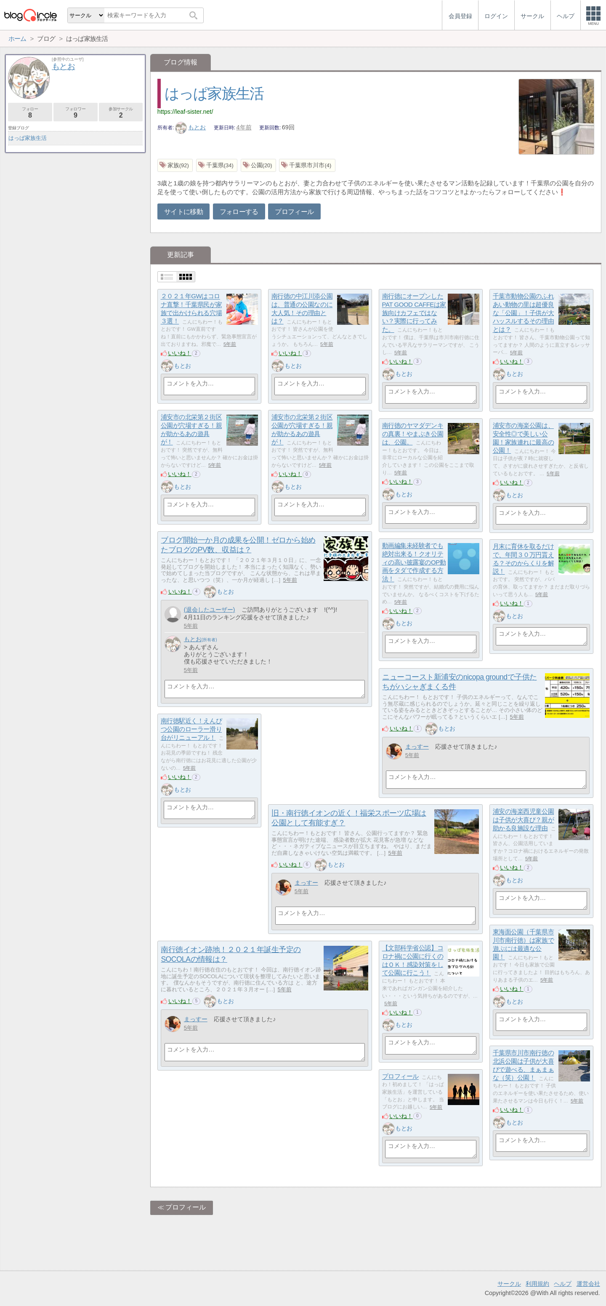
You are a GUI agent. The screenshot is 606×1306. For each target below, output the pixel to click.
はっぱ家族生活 (214, 93)
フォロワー (75, 113)
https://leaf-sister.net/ (185, 111)
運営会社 (588, 1283)
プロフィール (294, 211)
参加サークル (121, 113)
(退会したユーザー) (209, 609)
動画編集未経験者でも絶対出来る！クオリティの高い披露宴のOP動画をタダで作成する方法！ (414, 562)
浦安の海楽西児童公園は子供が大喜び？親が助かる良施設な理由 (523, 820)
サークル (509, 1283)
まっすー (417, 746)
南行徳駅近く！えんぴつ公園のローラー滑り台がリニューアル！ (191, 729)
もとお (190, 127)
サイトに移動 (183, 211)
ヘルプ (562, 1283)
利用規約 (537, 1283)
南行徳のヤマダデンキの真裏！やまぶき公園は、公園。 (413, 434)
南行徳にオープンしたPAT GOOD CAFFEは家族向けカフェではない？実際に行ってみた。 (414, 313)
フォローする (239, 211)
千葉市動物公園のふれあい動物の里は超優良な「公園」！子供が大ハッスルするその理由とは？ (523, 313)
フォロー (30, 113)
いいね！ (179, 353)
